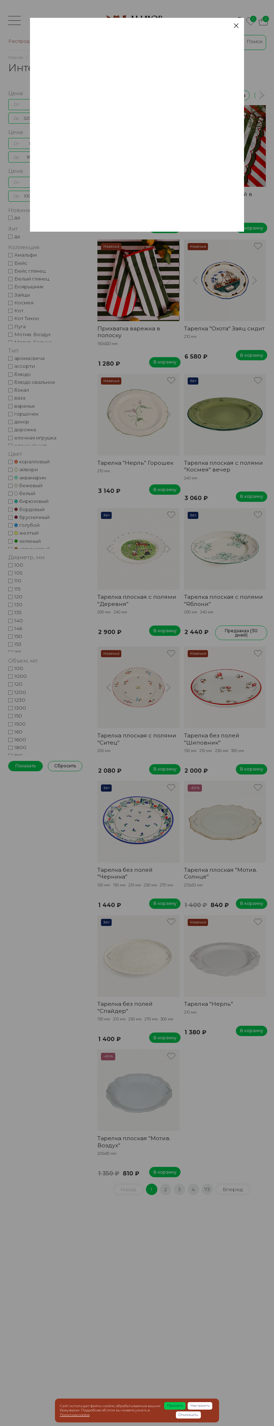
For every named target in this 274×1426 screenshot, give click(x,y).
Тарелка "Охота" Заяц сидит (224, 328)
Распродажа (130, 95)
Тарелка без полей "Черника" (125, 873)
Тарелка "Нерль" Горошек (135, 462)
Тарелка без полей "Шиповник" (211, 739)
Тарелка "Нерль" (208, 1003)
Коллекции (169, 95)
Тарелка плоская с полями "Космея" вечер (136, 197)
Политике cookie (75, 1415)
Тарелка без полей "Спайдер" (125, 1007)
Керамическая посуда (220, 95)
